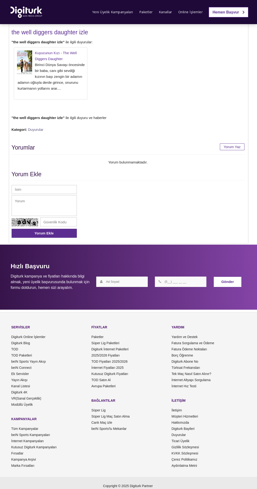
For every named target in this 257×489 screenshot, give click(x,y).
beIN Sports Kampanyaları (30, 435)
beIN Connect (21, 368)
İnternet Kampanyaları (27, 441)
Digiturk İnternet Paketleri (110, 349)
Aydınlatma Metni (184, 465)
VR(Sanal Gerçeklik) (26, 398)
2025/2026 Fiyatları (105, 355)
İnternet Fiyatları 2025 (107, 368)
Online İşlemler (190, 12)
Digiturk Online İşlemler (28, 337)
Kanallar (165, 12)
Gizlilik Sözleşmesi (185, 447)
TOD (14, 349)
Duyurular (36, 130)
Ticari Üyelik (181, 441)
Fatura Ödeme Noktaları (189, 349)
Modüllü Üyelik (22, 404)
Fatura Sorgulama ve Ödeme (193, 343)
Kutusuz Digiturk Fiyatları (109, 374)
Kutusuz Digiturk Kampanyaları (34, 447)
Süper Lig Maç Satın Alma (110, 416)
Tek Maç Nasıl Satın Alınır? (191, 374)
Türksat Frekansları (186, 368)
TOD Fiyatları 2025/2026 (109, 361)
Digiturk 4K (19, 392)
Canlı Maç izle (101, 422)
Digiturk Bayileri (183, 429)
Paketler (146, 12)
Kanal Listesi (20, 386)
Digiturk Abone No (185, 361)
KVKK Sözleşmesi (185, 453)
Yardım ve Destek (185, 337)
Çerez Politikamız (184, 459)
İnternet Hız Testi (184, 386)
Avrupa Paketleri (103, 386)
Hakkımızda (180, 422)
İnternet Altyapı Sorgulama (191, 380)
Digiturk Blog (20, 343)
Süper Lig (98, 410)
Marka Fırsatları (23, 465)
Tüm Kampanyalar (24, 429)
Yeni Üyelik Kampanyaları (112, 12)
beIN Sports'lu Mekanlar (109, 429)
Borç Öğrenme (182, 355)
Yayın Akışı (19, 380)
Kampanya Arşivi (23, 459)
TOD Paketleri (21, 355)
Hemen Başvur (228, 12)
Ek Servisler (20, 374)
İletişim (177, 410)
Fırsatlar (17, 453)
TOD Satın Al (101, 380)
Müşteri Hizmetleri (185, 416)
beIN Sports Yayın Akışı (28, 361)
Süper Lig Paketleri (105, 343)
